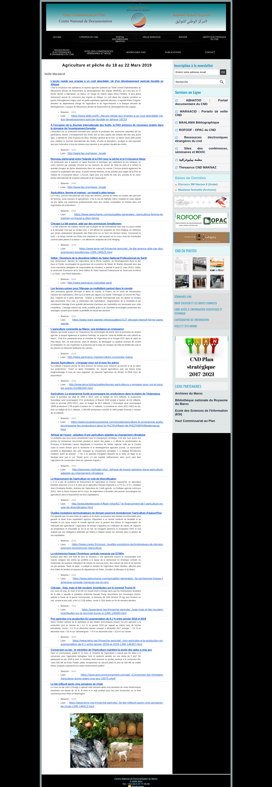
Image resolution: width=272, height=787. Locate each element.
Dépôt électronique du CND (214, 38)
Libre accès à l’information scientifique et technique (200, 306)
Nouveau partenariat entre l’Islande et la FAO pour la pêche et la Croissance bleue (101, 158)
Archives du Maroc (185, 392)
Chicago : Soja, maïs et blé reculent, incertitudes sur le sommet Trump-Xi (96, 582)
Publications (173, 52)
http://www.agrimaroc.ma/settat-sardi (87, 281)
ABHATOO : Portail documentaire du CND (202, 100)
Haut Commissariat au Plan (190, 410)
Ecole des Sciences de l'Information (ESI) (198, 404)
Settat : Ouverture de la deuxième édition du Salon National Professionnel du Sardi (102, 256)
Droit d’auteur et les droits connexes (197, 296)
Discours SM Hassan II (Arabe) (194, 171)
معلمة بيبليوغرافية (188, 147)
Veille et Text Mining (187, 324)
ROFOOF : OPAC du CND (193, 120)
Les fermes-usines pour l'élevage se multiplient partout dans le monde (94, 286)
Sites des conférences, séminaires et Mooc (99, 52)
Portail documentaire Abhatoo (120, 39)
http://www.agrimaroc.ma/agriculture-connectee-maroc (96, 351)
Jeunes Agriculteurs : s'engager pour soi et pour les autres (87, 356)
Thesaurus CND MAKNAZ (193, 153)
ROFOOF (183, 37)
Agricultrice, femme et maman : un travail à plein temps (85, 191)
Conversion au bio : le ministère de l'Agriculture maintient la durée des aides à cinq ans (105, 644)
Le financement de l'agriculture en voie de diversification (86, 471)
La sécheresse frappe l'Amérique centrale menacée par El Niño (90, 548)
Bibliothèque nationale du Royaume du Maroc (200, 398)
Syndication (137, 780)
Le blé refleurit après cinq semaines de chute (78, 678)
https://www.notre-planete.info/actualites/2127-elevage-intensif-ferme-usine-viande (111, 318)
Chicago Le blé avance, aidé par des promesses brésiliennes (88, 222)
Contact (210, 52)
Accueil (57, 37)
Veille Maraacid (151, 37)
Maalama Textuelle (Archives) (193, 177)
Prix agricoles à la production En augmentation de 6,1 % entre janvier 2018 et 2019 (101, 613)
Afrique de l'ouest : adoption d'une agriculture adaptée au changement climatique (101, 427)
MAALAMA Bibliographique (194, 113)
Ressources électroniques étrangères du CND (62, 52)
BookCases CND (136, 52)
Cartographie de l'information (193, 316)
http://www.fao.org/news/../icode (84, 153)
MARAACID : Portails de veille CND (198, 107)
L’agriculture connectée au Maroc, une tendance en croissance (89, 323)
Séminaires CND (184, 287)
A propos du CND (88, 37)
